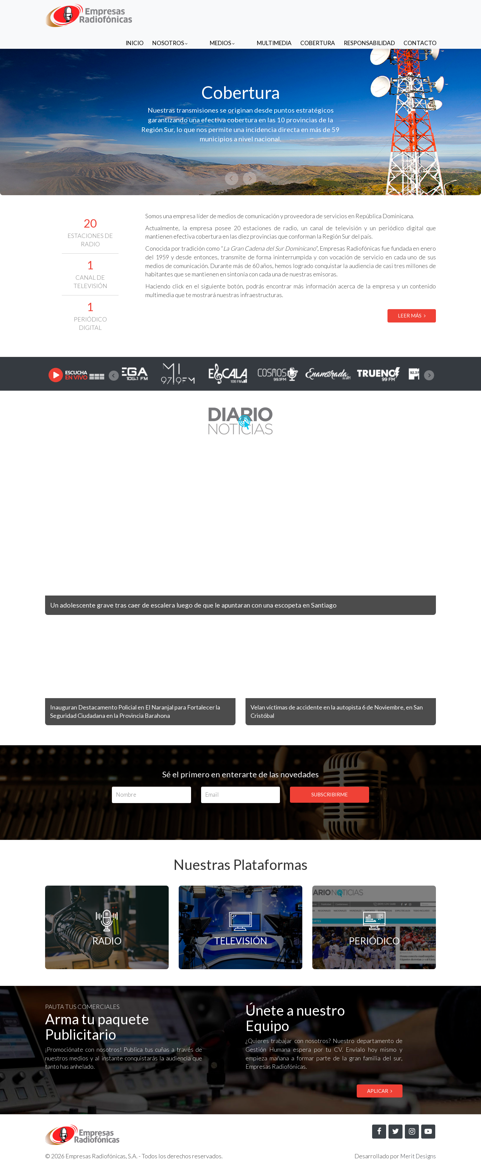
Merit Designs (417, 1156)
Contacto (420, 14)
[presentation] (114, 376)
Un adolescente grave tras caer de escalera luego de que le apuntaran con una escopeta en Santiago (210, 604)
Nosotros (196, 14)
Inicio (161, 14)
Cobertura (317, 14)
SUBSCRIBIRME (329, 794)
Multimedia (274, 14)
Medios (235, 14)
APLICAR (379, 1091)
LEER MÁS (412, 315)
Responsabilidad (369, 14)
